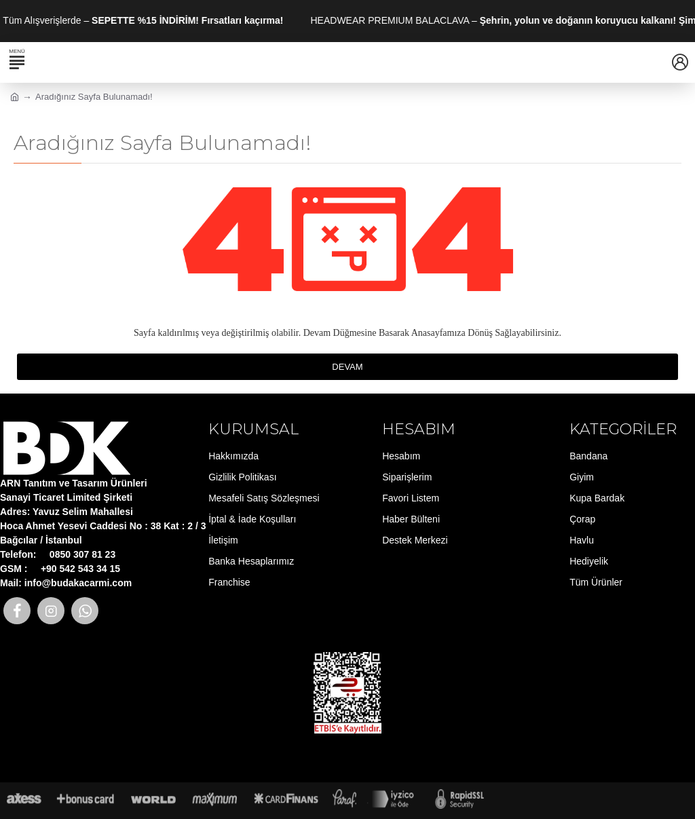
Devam (347, 367)
